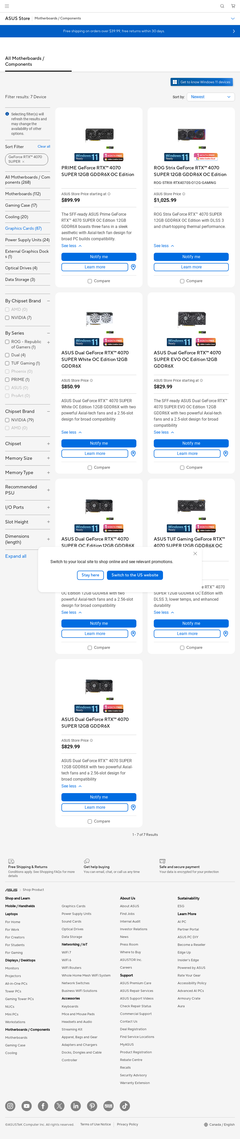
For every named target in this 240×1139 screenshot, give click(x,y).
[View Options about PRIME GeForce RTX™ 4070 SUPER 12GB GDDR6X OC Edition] (132, 267)
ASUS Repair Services (136, 991)
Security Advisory (133, 1075)
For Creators (15, 937)
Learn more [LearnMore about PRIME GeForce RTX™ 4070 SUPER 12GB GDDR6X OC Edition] (95, 267)
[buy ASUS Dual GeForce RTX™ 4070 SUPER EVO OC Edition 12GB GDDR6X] (191, 359)
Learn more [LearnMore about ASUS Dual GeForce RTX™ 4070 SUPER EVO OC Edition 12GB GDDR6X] (187, 453)
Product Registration (136, 1052)
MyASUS (127, 1045)
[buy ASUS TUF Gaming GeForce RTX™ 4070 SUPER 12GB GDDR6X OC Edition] (191, 546)
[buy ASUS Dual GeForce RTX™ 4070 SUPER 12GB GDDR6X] (98, 723)
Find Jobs (127, 914)
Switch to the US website (135, 575)
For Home (12, 922)
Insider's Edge (188, 960)
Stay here (90, 575)
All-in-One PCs (16, 984)
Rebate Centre (131, 1060)
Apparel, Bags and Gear (79, 1037)
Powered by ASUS (191, 968)
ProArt (20, 395)
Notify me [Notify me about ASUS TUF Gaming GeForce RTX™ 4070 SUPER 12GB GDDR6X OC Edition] (191, 623)
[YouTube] (26, 1106)
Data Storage (72, 937)
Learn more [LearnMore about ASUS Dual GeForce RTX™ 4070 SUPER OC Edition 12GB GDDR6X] (95, 633)
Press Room (129, 945)
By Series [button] (14, 333)
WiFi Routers (71, 968)
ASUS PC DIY (188, 937)
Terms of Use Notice (95, 1124)
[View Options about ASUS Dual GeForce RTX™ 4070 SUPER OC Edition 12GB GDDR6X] (132, 634)
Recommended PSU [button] (21, 490)
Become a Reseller (191, 945)
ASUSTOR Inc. (131, 960)
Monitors (12, 968)
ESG (181, 906)
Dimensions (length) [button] (17, 539)
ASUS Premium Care (135, 983)
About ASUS (129, 906)
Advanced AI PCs (191, 991)
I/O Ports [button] (14, 507)
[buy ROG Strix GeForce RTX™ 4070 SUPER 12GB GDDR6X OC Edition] (191, 171)
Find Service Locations (137, 1037)
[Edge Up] (108, 1106)
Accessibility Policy (192, 983)
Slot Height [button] (16, 522)
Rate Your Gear (189, 975)
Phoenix (21, 371)
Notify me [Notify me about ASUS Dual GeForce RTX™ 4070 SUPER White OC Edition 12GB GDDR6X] (99, 443)
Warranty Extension (135, 1083)
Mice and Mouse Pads (78, 1014)
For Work (12, 930)
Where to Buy (130, 952)
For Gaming (14, 953)
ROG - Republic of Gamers (26, 344)
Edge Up (184, 952)
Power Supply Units (76, 914)
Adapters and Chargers (79, 1045)
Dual (18, 355)
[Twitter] (59, 1106)
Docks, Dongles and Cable (82, 1052)
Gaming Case (15, 1045)
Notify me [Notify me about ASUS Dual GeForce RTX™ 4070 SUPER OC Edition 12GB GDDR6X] (99, 623)
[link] (120, 6)
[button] (7, 6)
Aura (181, 1006)
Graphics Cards (73, 906)
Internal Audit (130, 921)
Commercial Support (136, 1014)
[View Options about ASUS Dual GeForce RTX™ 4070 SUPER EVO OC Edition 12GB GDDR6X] (225, 454)
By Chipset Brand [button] (23, 301)
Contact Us (128, 1022)
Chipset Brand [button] (20, 411)
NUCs (9, 1007)
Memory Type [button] (19, 473)
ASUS (19, 387)
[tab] (38, 64)
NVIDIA (21, 317)
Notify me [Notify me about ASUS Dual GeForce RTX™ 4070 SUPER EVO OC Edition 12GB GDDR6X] (191, 443)
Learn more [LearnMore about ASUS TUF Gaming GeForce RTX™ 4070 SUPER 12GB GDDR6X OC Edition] (187, 633)
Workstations (15, 1022)
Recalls (125, 1068)
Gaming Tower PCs (19, 999)
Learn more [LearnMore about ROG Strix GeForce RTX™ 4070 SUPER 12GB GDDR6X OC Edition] (191, 267)
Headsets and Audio (77, 1022)
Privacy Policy (127, 1124)
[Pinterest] (92, 1106)
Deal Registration (133, 1029)
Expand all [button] (15, 556)
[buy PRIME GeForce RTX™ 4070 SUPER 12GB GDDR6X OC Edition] (98, 171)
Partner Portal (188, 929)
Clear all (44, 146)
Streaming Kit (72, 1029)
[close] (195, 554)
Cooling (11, 1053)
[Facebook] (43, 1106)
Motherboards (16, 1038)
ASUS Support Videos (137, 998)
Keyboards (70, 1006)
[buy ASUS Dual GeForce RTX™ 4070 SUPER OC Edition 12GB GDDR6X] (98, 542)
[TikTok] (125, 1106)
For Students (15, 945)
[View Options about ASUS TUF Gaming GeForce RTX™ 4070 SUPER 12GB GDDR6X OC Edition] (225, 634)
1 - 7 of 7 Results (145, 835)
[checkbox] (27, 309)
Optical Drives (72, 929)
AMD (19, 309)
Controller (69, 1060)
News (124, 937)
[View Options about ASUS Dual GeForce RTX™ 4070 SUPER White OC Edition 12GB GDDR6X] (132, 454)
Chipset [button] (13, 444)
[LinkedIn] (76, 1106)
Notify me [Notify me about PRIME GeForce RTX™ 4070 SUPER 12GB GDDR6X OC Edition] (99, 256)
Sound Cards (71, 921)
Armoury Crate (189, 998)
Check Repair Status (135, 1006)
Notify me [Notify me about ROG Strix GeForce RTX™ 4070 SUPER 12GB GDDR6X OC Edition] (191, 256)
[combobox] (211, 97)
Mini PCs (11, 1014)
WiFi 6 (66, 960)
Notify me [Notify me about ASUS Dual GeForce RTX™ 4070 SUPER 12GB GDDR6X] (99, 797)
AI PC (182, 922)
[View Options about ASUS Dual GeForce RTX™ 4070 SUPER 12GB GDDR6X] (132, 807)
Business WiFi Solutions (79, 991)
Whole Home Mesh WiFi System (86, 975)
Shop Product (33, 890)
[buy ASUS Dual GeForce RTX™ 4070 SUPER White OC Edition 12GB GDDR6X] (98, 359)
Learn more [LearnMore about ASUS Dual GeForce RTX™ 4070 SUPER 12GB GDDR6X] (95, 807)
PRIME (20, 379)
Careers (126, 968)
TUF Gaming (25, 363)
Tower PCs (13, 991)
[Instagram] (10, 1106)
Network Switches (76, 983)
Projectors (13, 976)
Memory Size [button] (18, 458)
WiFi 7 (66, 952)
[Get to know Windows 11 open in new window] (202, 86)
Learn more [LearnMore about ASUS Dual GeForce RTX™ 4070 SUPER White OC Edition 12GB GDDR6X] (95, 453)
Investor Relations (133, 929)
